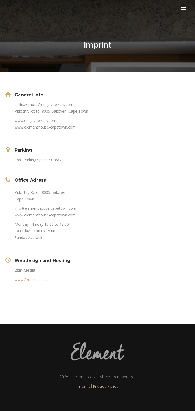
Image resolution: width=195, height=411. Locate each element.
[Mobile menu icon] (183, 9)
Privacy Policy (105, 386)
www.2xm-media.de (32, 279)
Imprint (83, 386)
